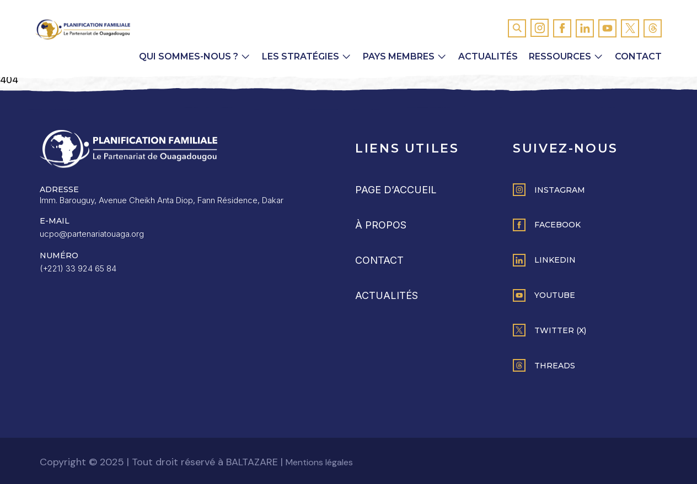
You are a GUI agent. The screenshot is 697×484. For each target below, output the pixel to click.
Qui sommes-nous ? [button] (188, 56)
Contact (638, 56)
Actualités (488, 56)
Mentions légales (319, 462)
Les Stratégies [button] (300, 56)
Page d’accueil (396, 189)
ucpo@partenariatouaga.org (92, 234)
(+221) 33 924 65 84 (78, 268)
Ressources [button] (560, 56)
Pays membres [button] (399, 56)
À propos (380, 225)
